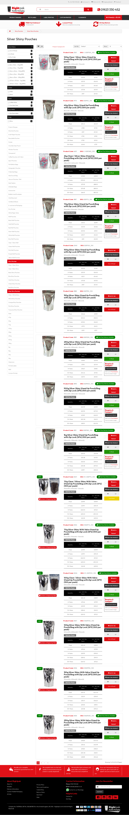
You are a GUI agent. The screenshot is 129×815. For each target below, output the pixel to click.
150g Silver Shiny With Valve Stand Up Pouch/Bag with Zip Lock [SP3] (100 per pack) (82, 674)
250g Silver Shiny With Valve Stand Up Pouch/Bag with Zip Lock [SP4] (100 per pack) (82, 722)
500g (10, 339)
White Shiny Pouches (14, 298)
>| (47, 763)
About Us (9, 784)
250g (9, 336)
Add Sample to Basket (111, 84)
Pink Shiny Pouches (13, 306)
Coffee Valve (13, 102)
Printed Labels (12, 366)
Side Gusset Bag (13, 175)
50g (9, 321)
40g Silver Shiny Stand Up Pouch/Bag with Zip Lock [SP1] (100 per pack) (81, 106)
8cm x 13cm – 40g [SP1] (16, 65)
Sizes (9, 313)
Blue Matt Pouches (13, 239)
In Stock (12, 54)
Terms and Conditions (43, 787)
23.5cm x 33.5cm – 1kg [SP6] (17, 80)
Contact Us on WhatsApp (76, 790)
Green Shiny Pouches (14, 283)
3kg (9, 358)
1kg (9, 347)
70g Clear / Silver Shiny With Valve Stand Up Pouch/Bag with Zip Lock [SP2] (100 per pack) (83, 483)
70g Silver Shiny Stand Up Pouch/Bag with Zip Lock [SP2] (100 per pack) (81, 205)
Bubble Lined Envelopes (15, 194)
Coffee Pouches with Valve (15, 157)
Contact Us (69, 796)
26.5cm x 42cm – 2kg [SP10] (17, 83)
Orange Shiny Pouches (14, 302)
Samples (9, 786)
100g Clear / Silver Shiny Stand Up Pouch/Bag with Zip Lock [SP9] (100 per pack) (82, 59)
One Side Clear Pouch (14, 146)
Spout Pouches (12, 160)
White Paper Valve (13, 213)
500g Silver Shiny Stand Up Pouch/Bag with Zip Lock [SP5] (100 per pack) (82, 389)
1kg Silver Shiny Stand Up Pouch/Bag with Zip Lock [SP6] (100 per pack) (81, 436)
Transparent (11, 153)
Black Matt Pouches (13, 220)
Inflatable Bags (12, 187)
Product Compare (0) (59, 46)
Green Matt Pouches (14, 246)
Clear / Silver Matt (13, 242)
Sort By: (76, 46)
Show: (105, 46)
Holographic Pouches (14, 168)
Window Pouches (13, 149)
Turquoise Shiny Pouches (15, 310)
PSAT (9, 369)
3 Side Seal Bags (13, 172)
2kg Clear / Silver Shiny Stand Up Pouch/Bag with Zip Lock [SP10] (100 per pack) (83, 158)
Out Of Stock (13, 50)
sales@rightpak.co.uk (74, 786)
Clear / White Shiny (13, 295)
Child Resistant (12, 198)
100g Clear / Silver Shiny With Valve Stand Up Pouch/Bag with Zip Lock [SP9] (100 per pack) (83, 579)
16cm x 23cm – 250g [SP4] (17, 77)
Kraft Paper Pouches (14, 134)
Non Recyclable (14, 113)
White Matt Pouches (14, 235)
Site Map (68, 799)
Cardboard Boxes (13, 201)
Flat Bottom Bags (13, 164)
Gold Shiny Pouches (13, 280)
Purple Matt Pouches (14, 254)
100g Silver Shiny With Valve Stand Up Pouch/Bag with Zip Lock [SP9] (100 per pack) (82, 627)
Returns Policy (41, 792)
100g (9, 328)
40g (9, 317)
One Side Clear (14, 105)
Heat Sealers (12, 183)
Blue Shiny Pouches (13, 276)
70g (9, 325)
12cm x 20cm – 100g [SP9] (17, 71)
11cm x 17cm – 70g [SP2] (16, 68)
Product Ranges (15, 17)
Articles (9, 794)
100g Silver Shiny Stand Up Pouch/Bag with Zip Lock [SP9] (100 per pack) (82, 250)
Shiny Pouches (19, 31)
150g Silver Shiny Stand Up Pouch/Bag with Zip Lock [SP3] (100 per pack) (81, 296)
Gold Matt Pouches (13, 224)
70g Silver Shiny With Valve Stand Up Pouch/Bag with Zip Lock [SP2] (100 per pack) (82, 531)
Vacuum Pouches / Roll (14, 179)
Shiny (11, 121)
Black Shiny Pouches (14, 272)
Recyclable (32, 17)
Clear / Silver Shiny (13, 265)
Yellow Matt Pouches (14, 257)
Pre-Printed (11, 209)
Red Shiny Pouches (13, 287)
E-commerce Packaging (15, 205)
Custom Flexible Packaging (14, 791)
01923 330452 (72, 784)
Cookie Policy (40, 790)
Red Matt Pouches (13, 228)
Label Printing (49, 17)
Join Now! (99, 791)
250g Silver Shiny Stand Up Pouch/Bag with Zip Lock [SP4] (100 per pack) (82, 343)
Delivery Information (13, 789)
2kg (9, 354)
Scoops (10, 142)
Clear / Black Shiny (13, 269)
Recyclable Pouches (14, 138)
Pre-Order (13, 57)
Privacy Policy (40, 784)
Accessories (11, 190)
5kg (9, 351)
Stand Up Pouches (13, 131)
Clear (11, 91)
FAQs (38, 797)
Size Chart (39, 795)
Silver (11, 94)
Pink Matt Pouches (13, 250)
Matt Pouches (12, 216)
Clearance (82, 17)
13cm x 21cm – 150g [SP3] (17, 74)
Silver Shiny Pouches (32, 31)
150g (9, 332)
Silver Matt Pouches (13, 231)
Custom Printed (65, 17)
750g (9, 343)
